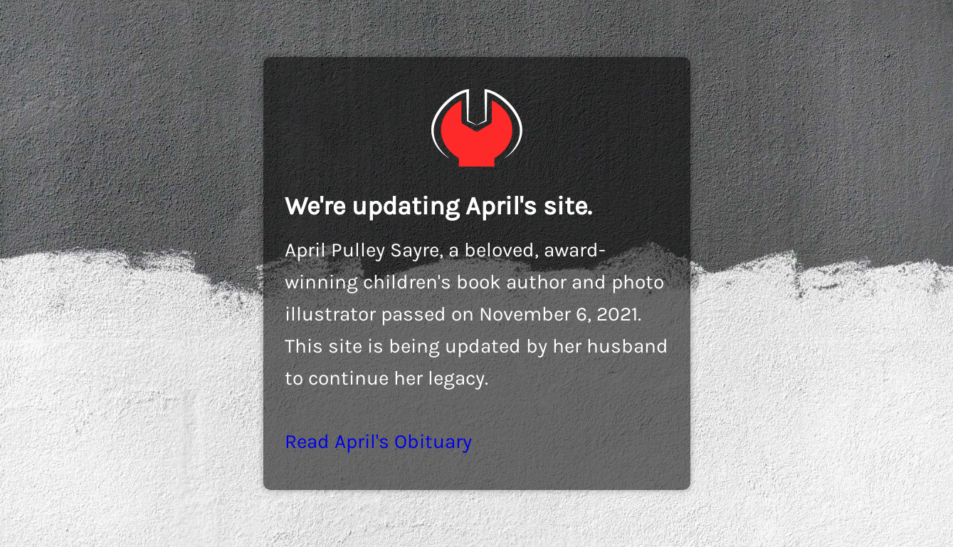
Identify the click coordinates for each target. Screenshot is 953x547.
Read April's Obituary (378, 441)
